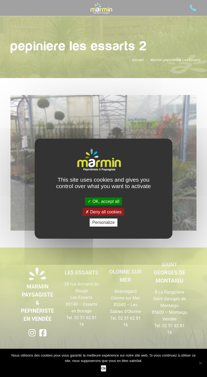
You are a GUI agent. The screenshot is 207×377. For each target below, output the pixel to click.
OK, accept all (103, 201)
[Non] (200, 363)
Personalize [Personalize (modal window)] (103, 222)
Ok (103, 368)
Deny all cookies (103, 212)
